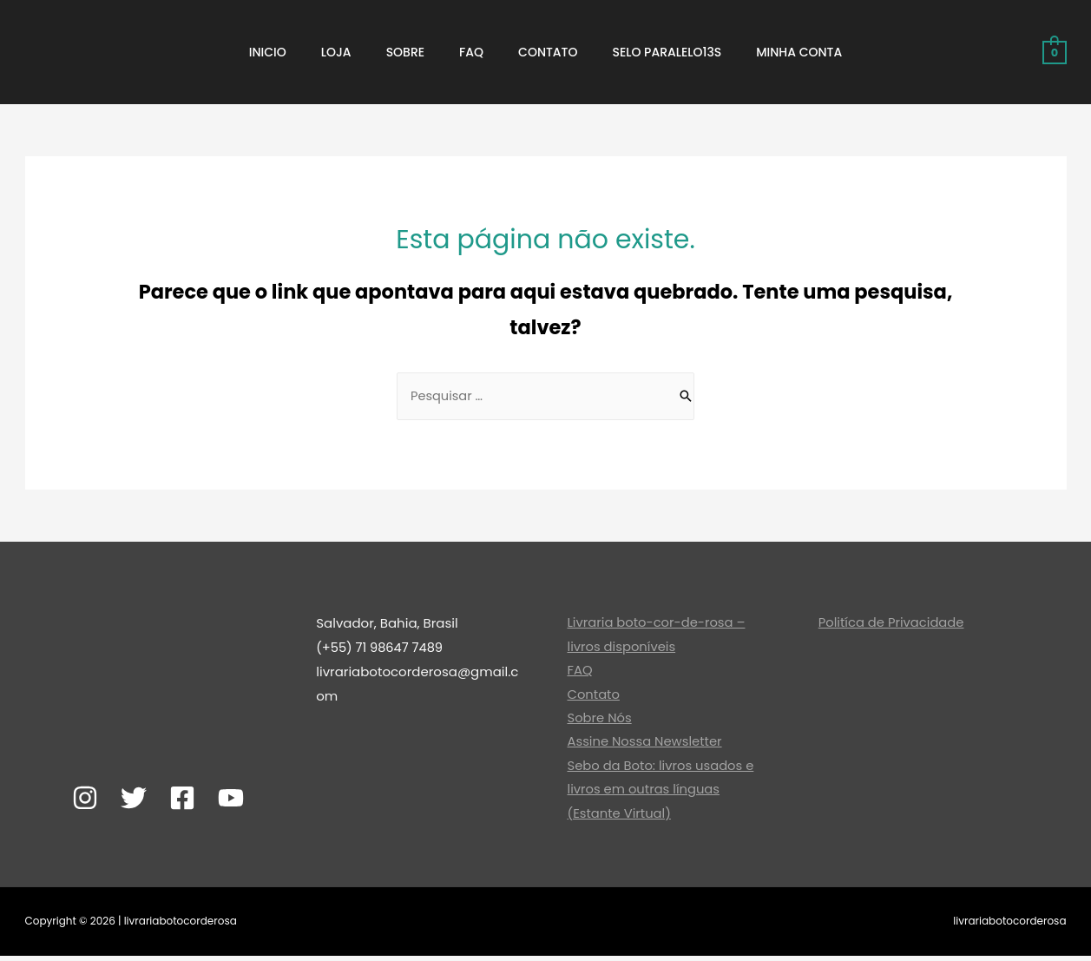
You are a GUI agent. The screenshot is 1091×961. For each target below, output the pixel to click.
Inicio (267, 52)
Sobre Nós (600, 722)
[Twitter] (134, 799)
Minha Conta (799, 52)
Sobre (405, 52)
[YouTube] (231, 799)
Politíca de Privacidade (892, 624)
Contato (547, 52)
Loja (336, 52)
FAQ (471, 52)
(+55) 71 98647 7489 (381, 649)
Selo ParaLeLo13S (667, 52)
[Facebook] (182, 799)
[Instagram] (85, 799)
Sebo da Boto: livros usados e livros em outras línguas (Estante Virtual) (662, 793)
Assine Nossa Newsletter (646, 745)
